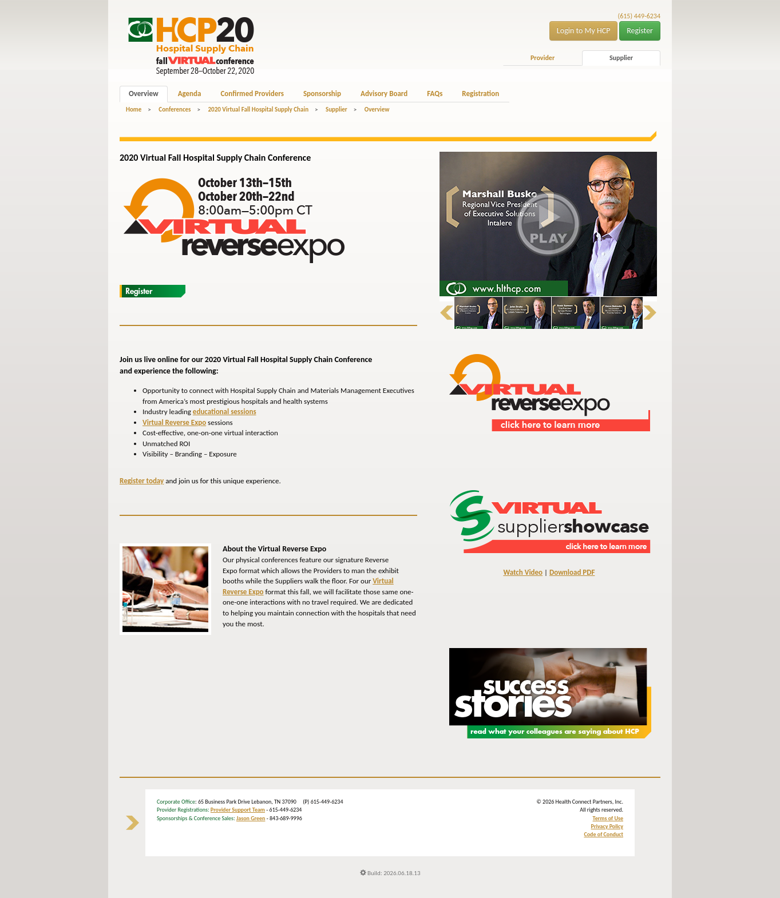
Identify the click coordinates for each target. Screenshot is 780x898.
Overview (144, 93)
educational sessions (224, 411)
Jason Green (251, 818)
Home (133, 109)
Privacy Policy (607, 826)
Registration (480, 93)
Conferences (175, 109)
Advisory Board (384, 93)
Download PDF (572, 572)
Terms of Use (608, 818)
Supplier (621, 58)
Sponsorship (322, 93)
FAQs (434, 93)
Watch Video (523, 572)
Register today (142, 480)
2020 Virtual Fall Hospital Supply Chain (258, 109)
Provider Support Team (238, 809)
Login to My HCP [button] (584, 30)
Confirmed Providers (251, 93)
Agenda (189, 93)
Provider (542, 58)
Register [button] (640, 30)
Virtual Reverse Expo (174, 422)
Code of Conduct (603, 834)
